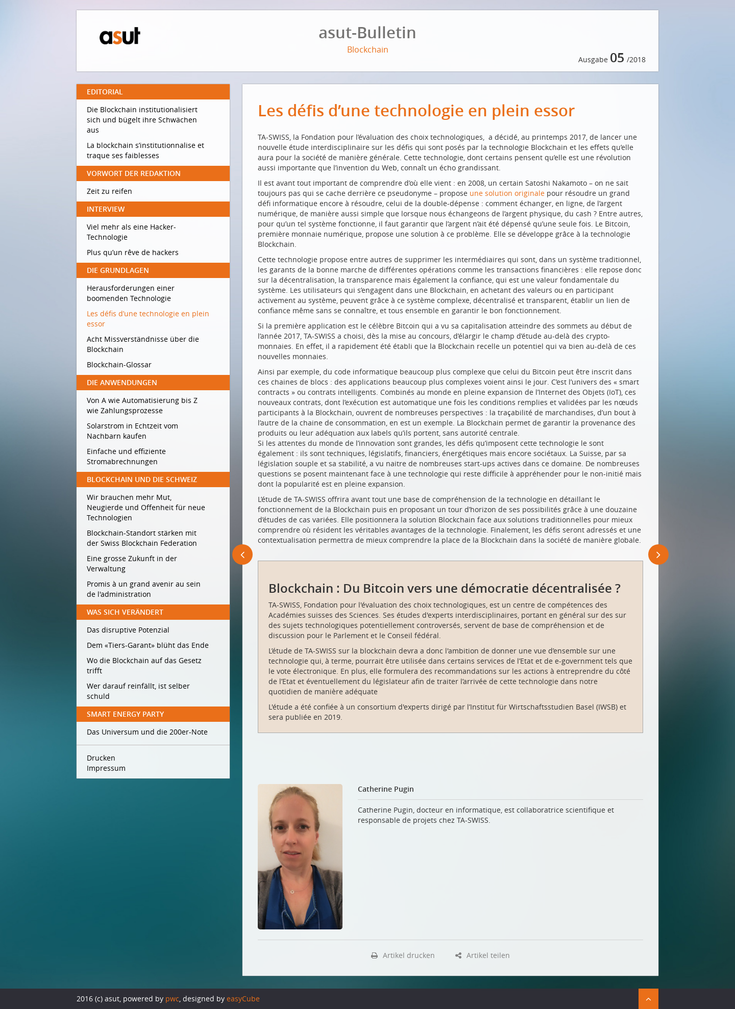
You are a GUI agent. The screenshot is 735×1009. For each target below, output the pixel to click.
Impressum (106, 768)
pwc (172, 998)
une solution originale (507, 193)
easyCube (243, 998)
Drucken (101, 758)
